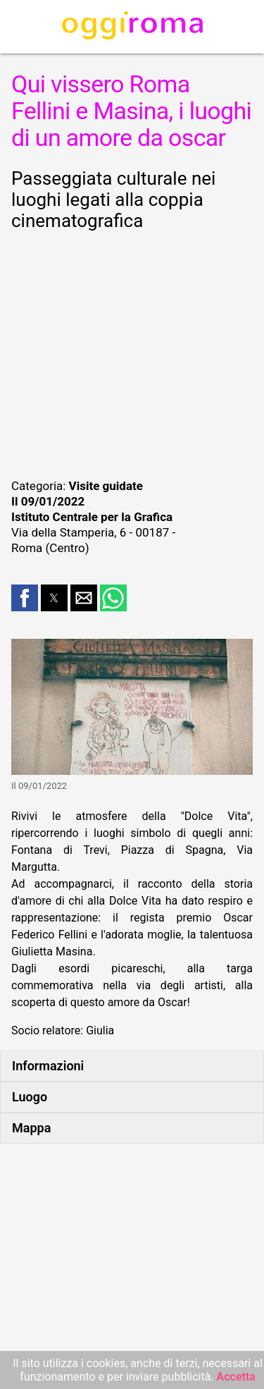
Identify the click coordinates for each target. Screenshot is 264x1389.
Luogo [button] (29, 1096)
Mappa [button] (31, 1127)
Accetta (236, 1376)
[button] (24, 598)
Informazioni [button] (48, 1065)
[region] (132, 352)
